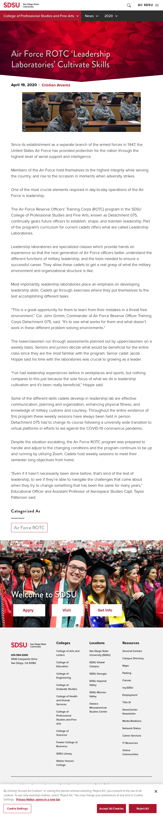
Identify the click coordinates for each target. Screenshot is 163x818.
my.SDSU (127, 687)
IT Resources (130, 743)
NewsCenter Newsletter (129, 711)
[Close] (156, 797)
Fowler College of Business (67, 744)
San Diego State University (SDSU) (99, 653)
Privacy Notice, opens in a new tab (38, 805)
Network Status (131, 728)
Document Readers (42, 785)
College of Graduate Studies (66, 687)
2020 (108, 15)
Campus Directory (133, 658)
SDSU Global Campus (97, 664)
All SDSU (148, 5)
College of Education (62, 664)
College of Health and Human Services (66, 700)
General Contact (132, 651)
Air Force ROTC (29, 527)
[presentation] (62, 643)
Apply (28, 610)
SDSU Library (64, 753)
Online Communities (130, 752)
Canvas (126, 680)
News (89, 15)
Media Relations (131, 721)
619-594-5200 (19, 655)
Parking (126, 673)
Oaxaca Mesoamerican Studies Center (98, 707)
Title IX (126, 702)
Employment (129, 695)
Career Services (131, 735)
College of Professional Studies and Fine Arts (39, 15)
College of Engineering (63, 675)
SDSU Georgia (97, 673)
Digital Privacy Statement (74, 785)
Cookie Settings (104, 784)
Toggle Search (129, 5)
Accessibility (18, 785)
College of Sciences (62, 733)
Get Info (105, 610)
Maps (125, 665)
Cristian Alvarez (56, 85)
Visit (67, 610)
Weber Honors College (65, 763)
